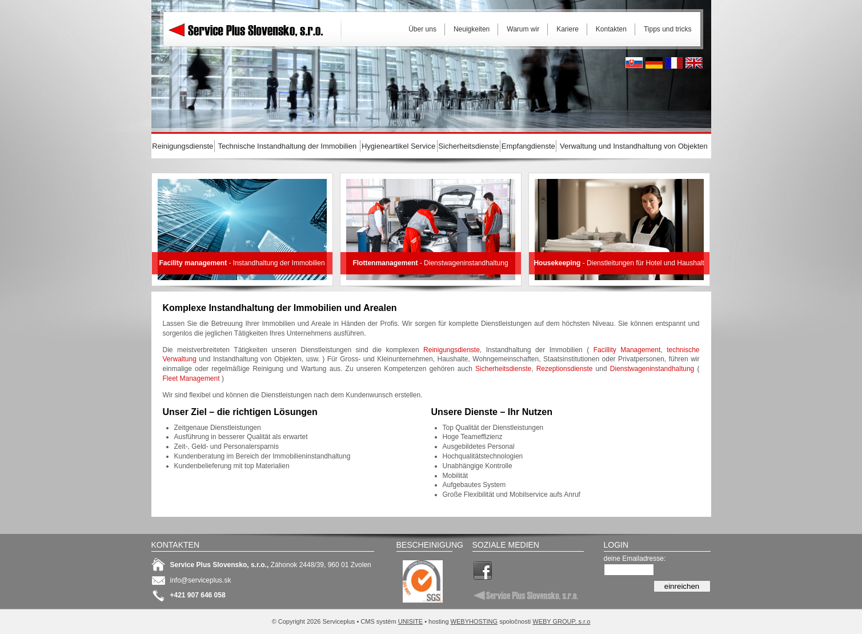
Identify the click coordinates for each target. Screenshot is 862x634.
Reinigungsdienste (451, 350)
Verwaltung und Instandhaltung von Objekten (634, 146)
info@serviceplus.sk (200, 580)
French (674, 63)
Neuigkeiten (472, 29)
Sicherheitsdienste (503, 369)
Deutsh (654, 63)
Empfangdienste (528, 146)
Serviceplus (254, 28)
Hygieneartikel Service (398, 146)
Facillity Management (627, 350)
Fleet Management (191, 378)
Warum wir (523, 29)
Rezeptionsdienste (564, 369)
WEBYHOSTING (474, 621)
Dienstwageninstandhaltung (652, 369)
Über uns (422, 29)
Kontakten (611, 29)
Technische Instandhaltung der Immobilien (287, 146)
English (694, 63)
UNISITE (410, 621)
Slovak (634, 63)
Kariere (567, 29)
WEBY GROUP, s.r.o (561, 621)
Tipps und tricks (668, 29)
